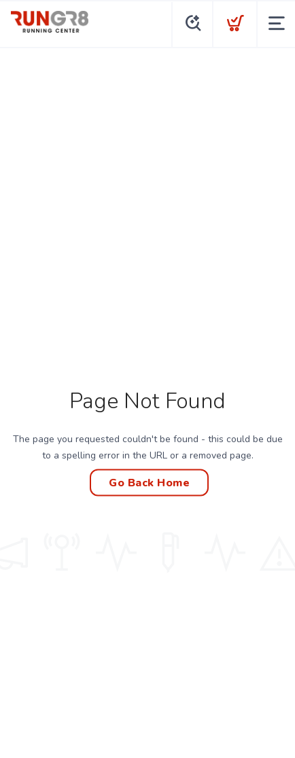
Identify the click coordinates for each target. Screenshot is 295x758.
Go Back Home (149, 482)
